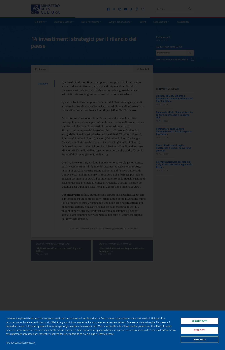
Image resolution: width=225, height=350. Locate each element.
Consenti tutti (199, 320)
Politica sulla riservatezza (20, 343)
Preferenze (199, 340)
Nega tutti (199, 330)
